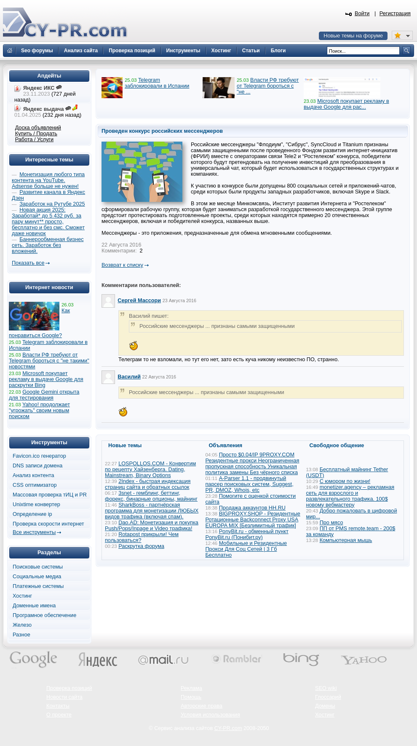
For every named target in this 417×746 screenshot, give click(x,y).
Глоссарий (328, 697)
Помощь (191, 697)
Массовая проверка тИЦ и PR (50, 495)
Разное (21, 635)
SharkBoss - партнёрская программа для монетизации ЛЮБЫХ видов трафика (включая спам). (151, 511)
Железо (22, 625)
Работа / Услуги (34, 139)
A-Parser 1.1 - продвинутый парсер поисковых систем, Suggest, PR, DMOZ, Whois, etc (250, 484)
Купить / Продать (36, 134)
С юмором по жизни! (345, 481)
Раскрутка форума (141, 546)
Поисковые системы (38, 567)
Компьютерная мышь (346, 540)
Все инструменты (34, 532)
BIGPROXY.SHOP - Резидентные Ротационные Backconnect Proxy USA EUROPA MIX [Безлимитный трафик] (253, 520)
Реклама (191, 688)
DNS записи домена (37, 466)
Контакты (58, 706)
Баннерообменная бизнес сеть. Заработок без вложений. (48, 245)
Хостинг (22, 596)
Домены (325, 706)
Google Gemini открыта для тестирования (44, 395)
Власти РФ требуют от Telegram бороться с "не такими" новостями (49, 361)
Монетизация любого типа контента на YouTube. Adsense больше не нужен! (48, 180)
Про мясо (331, 523)
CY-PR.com (228, 728)
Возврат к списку (122, 265)
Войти (362, 13)
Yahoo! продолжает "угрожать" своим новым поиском (39, 410)
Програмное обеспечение (44, 615)
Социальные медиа (37, 577)
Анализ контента (33, 475)
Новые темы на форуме (353, 36)
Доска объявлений (38, 128)
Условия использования (210, 715)
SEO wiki (326, 688)
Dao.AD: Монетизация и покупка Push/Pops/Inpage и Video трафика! (151, 525)
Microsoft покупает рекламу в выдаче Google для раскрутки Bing (46, 379)
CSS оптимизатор (35, 485)
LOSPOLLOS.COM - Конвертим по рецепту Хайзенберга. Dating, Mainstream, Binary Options (150, 469)
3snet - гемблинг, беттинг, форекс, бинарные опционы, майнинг (151, 496)
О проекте (59, 715)
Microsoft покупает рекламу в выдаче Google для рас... (346, 104)
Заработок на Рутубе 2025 (52, 204)
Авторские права (201, 706)
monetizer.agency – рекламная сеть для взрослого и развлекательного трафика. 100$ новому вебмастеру (350, 496)
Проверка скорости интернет (48, 524)
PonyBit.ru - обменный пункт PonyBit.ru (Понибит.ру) (247, 534)
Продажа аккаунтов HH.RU (252, 508)
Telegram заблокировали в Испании (157, 83)
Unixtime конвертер (36, 504)
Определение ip (32, 514)
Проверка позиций (69, 688)
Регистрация (395, 13)
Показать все (28, 263)
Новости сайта (64, 697)
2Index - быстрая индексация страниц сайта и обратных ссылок (147, 484)
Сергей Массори (139, 300)
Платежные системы (38, 586)
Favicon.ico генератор (39, 456)
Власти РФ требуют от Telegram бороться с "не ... (268, 86)
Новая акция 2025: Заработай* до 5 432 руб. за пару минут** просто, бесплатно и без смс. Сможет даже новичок (48, 221)
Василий (129, 377)
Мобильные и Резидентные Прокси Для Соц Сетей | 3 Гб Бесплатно (246, 549)
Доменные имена (34, 606)
